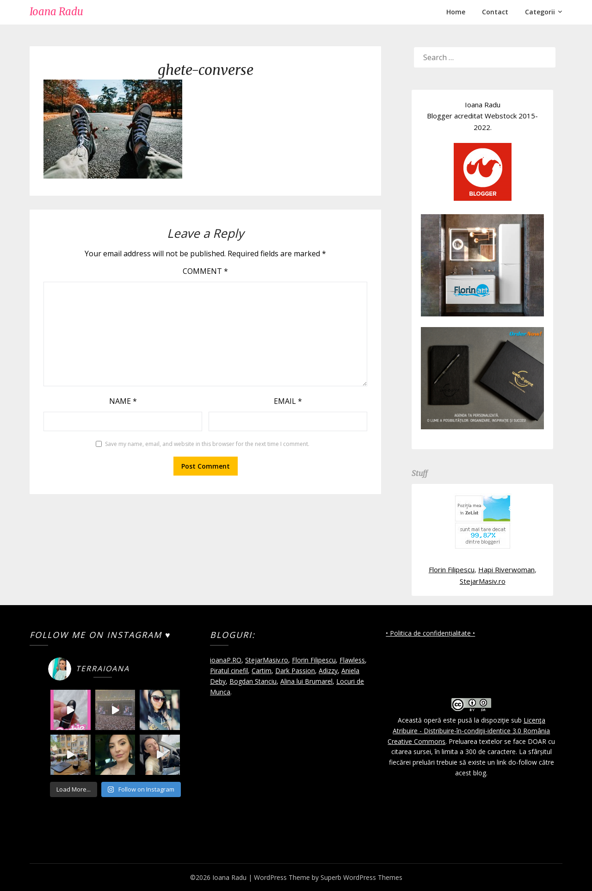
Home (455, 11)
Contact (495, 11)
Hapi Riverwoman (506, 569)
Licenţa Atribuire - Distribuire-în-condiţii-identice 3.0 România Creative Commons (469, 731)
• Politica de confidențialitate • (430, 633)
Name (123, 401)
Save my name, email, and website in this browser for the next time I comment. (207, 444)
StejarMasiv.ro (483, 581)
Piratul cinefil (229, 670)
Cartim (261, 670)
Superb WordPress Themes (361, 877)
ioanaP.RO (225, 660)
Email (288, 401)
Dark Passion (295, 670)
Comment (205, 271)
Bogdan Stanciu (253, 681)
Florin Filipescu (452, 569)
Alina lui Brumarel (306, 681)
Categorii (540, 11)
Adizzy (328, 670)
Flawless (352, 660)
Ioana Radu (56, 11)
